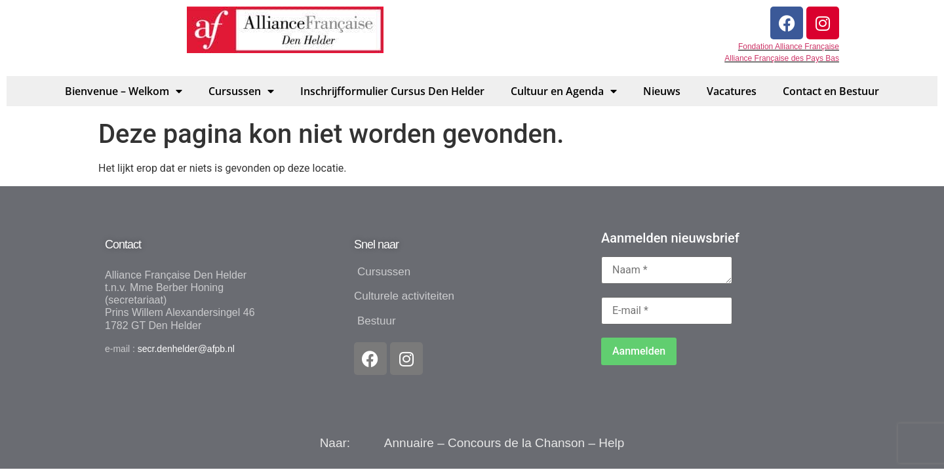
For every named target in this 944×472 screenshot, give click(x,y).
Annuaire (409, 443)
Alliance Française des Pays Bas (781, 58)
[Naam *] (666, 270)
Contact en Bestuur (831, 91)
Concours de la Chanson (516, 443)
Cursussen (241, 91)
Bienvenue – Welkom (123, 91)
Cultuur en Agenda (564, 91)
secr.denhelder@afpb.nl (186, 349)
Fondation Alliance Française (788, 46)
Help (611, 443)
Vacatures (732, 91)
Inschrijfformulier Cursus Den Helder (392, 91)
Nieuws (661, 91)
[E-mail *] (666, 310)
